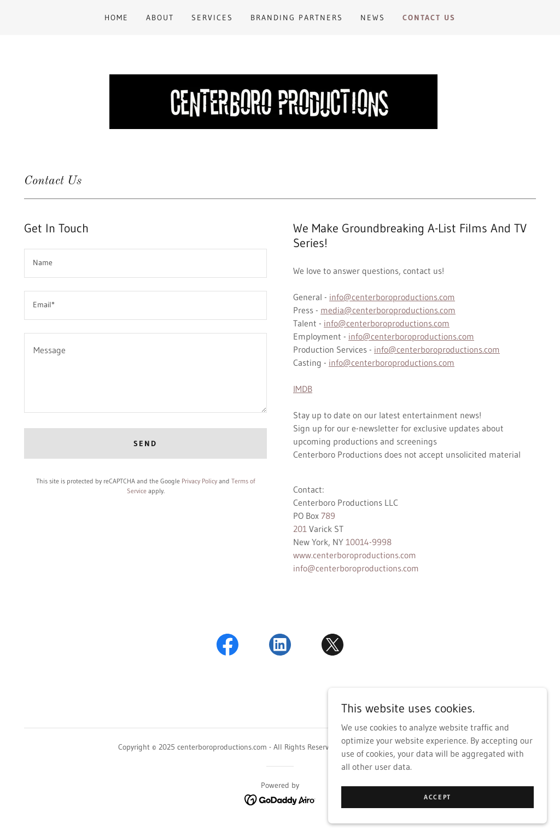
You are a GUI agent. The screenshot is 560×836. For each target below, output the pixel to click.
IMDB (302, 388)
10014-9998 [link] (369, 541)
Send (145, 443)
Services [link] (212, 17)
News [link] (372, 17)
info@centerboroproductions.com (392, 296)
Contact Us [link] (429, 17)
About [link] (160, 17)
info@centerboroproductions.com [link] (356, 568)
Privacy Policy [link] (199, 481)
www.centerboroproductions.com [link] (354, 554)
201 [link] (300, 528)
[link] (227, 647)
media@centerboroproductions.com (388, 310)
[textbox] (145, 263)
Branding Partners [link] (296, 17)
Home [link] (116, 17)
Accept (437, 819)
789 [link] (328, 515)
